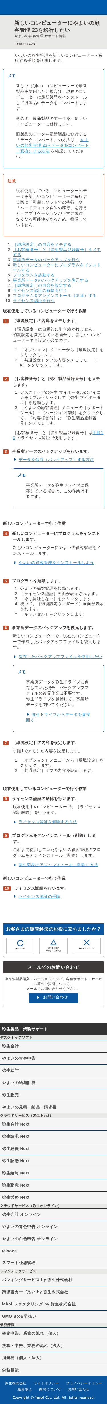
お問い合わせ (55, 997)
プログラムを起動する (34, 275)
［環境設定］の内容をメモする (42, 244)
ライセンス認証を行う (34, 300)
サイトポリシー (46, 1383)
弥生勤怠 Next (16, 1185)
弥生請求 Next (16, 1136)
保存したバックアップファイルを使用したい (60, 656)
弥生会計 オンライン (21, 1214)
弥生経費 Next (16, 1148)
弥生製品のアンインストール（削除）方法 (58, 864)
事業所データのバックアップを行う (46, 259)
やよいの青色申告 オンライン (30, 1226)
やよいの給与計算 (19, 1082)
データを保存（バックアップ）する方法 (56, 459)
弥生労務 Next (16, 1197)
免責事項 (24, 1389)
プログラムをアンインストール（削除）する (55, 295)
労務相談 (10, 1370)
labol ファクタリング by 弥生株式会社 (39, 1304)
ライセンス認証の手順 (39, 896)
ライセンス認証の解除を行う (40, 290)
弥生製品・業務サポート (25, 1029)
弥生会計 (10, 1046)
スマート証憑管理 (19, 1262)
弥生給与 (10, 1070)
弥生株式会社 (16, 1383)
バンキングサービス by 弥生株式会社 (37, 1279)
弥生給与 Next (16, 1173)
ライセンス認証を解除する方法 (48, 822)
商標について (50, 1389)
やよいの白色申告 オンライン (30, 1239)
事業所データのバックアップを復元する (50, 280)
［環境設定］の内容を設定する (42, 285)
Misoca (9, 1251)
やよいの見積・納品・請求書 (29, 1107)
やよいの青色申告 (19, 1058)
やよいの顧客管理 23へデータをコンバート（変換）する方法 (52, 145)
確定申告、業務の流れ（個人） (31, 1333)
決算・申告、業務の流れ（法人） (33, 1345)
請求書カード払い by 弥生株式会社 (35, 1292)
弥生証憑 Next (16, 1160)
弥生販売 (10, 1095)
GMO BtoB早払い (19, 1316)
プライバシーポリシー (84, 1383)
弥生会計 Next (16, 1124)
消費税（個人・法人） (23, 1357)
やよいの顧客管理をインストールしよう (56, 562)
